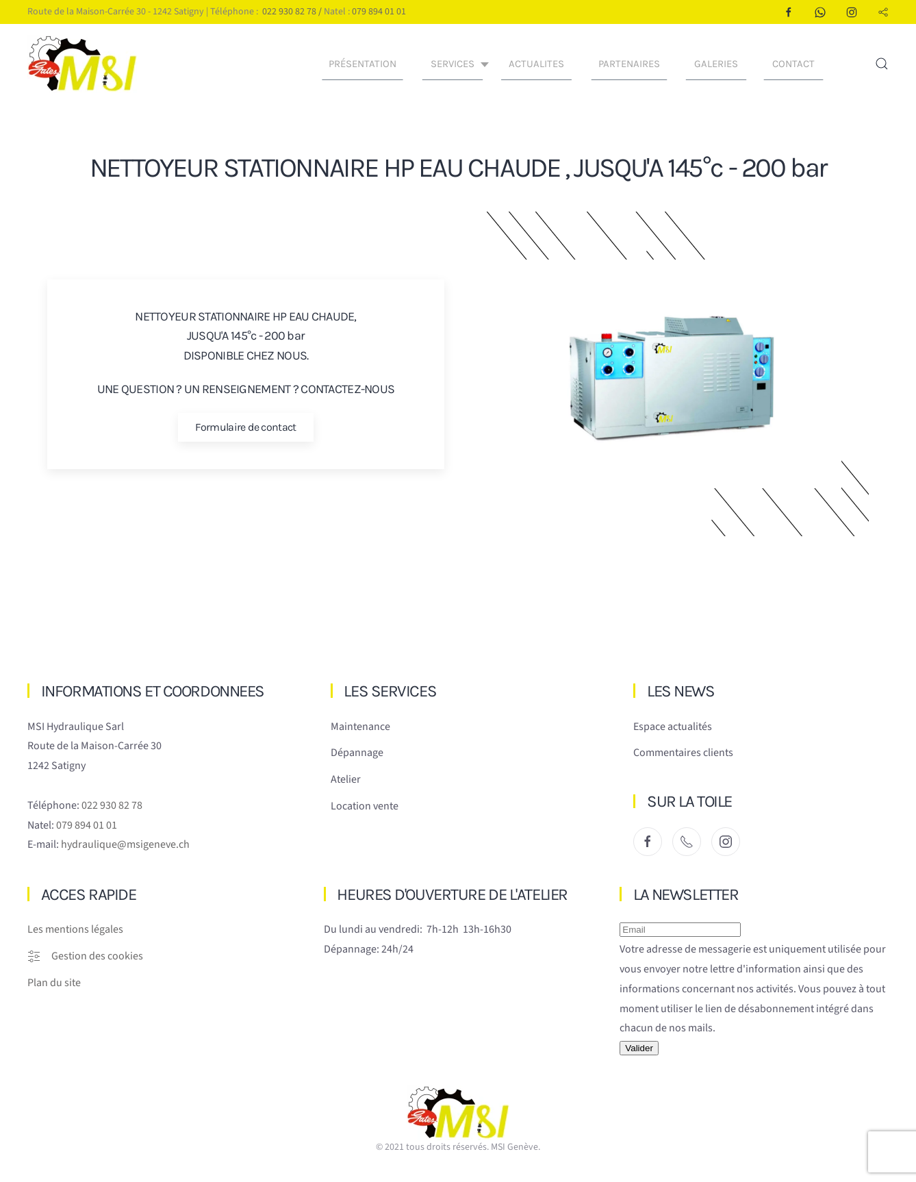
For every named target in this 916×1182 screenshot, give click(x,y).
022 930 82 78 (289, 11)
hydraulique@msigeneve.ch (125, 844)
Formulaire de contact (245, 426)
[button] (882, 64)
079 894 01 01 (379, 11)
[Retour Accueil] (84, 64)
